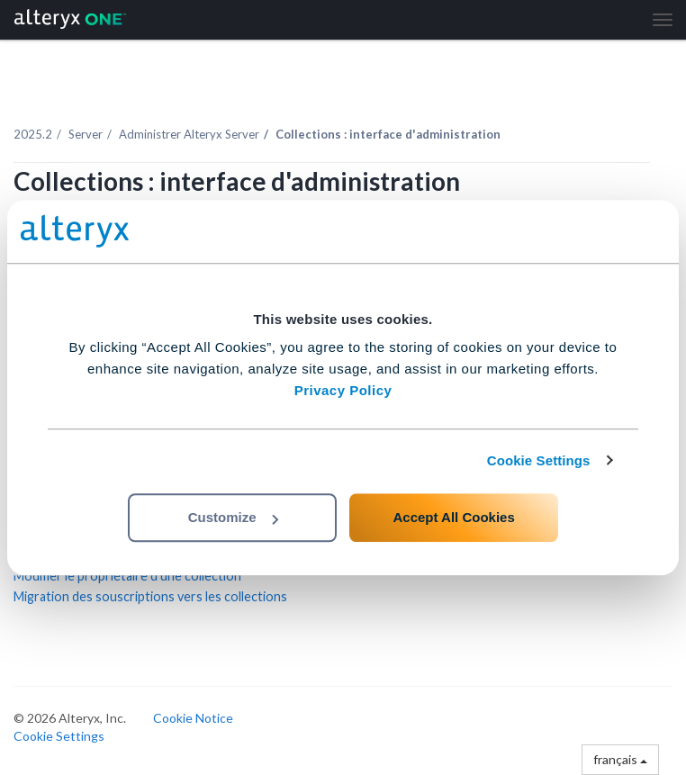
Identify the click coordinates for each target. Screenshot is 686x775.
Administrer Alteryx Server (189, 134)
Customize (233, 517)
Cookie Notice (193, 717)
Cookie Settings (539, 460)
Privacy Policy (343, 390)
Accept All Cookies (453, 517)
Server (85, 134)
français (620, 759)
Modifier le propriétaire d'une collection (127, 575)
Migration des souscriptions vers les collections (150, 596)
